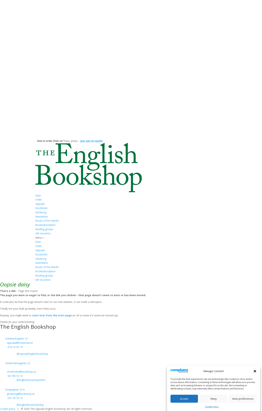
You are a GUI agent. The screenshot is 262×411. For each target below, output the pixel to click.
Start (38, 195)
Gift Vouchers (43, 233)
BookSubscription (45, 225)
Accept (184, 402)
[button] (255, 375)
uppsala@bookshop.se (20, 342)
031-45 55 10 (15, 398)
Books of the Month (47, 220)
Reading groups (44, 229)
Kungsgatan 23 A (15, 389)
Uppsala (40, 204)
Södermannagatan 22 (17, 363)
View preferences (243, 402)
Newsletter (41, 216)
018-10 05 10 (15, 347)
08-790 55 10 (15, 376)
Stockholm (41, 208)
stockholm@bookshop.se (21, 371)
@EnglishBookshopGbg (30, 404)
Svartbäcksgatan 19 (16, 338)
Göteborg (40, 212)
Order (38, 199)
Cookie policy (7, 408)
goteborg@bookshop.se (21, 393)
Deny (213, 402)
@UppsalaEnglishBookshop (32, 353)
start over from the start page (52, 315)
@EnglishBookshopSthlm (31, 380)
